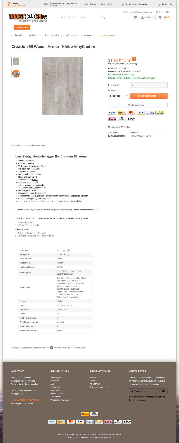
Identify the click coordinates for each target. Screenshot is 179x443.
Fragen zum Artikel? (25, 222)
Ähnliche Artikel (60, 348)
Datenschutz (56, 390)
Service (93, 377)
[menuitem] (83, 19)
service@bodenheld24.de (141, 12)
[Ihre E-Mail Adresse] (144, 391)
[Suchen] (103, 17)
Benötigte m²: (113, 85)
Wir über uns (95, 384)
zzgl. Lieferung (136, 71)
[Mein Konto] (148, 17)
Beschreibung (17, 145)
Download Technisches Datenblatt (30, 233)
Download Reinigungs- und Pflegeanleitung (34, 236)
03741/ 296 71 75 (19, 6)
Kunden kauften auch (76, 348)
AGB (53, 384)
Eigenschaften (29, 145)
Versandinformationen (60, 400)
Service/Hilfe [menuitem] (163, 12)
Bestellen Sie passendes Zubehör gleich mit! (32, 348)
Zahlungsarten (57, 397)
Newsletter (55, 381)
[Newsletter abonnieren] (164, 391)
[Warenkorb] (164, 17)
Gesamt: (111, 90)
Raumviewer (41, 145)
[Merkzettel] (135, 17)
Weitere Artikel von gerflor (27, 225)
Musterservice (167, 4)
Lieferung (94, 434)
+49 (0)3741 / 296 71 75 (141, 136)
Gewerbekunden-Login (99, 387)
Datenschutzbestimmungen (150, 397)
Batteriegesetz (57, 377)
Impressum (55, 387)
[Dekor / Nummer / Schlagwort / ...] (83, 17)
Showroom (94, 381)
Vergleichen (114, 127)
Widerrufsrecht (57, 393)
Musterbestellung (147, 104)
